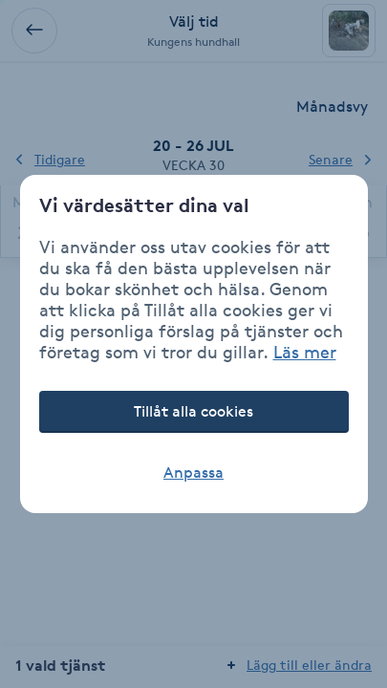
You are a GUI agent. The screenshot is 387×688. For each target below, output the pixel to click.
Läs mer (304, 351)
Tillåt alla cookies (193, 411)
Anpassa (193, 472)
